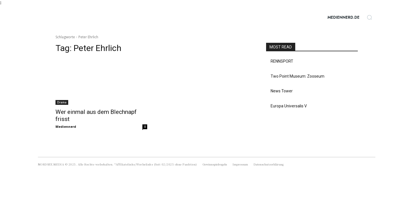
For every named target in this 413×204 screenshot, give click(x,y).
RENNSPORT (282, 61)
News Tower (282, 91)
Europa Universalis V (289, 106)
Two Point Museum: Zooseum (297, 76)
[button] (369, 17)
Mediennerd (65, 126)
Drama (62, 102)
